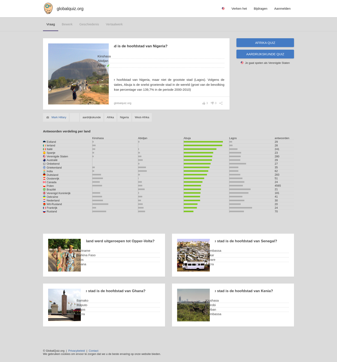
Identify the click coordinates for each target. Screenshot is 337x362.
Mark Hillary (59, 122)
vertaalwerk (114, 24)
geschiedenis (89, 24)
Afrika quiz (265, 42)
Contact (93, 350)
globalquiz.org (70, 8)
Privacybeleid (76, 350)
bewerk (67, 24)
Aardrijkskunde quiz (265, 54)
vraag (50, 24)
